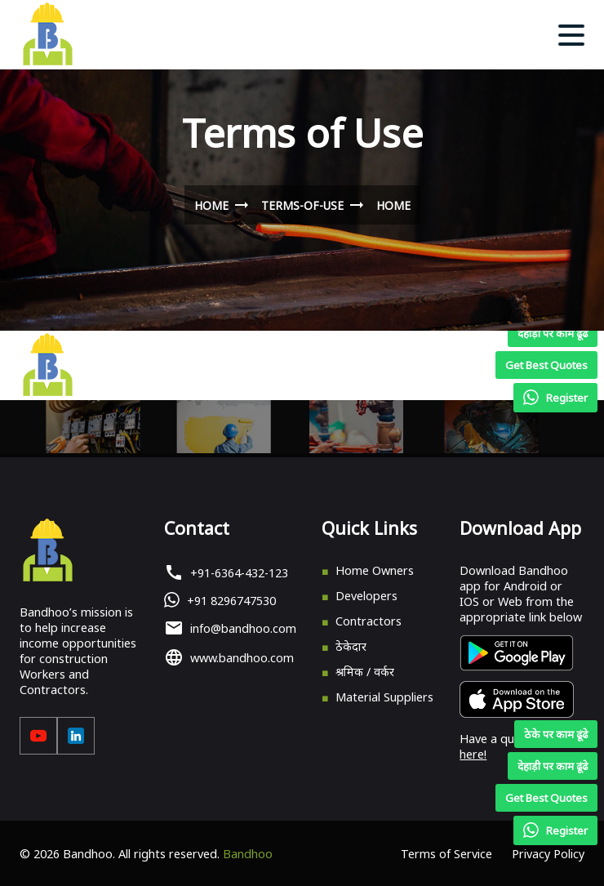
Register (555, 830)
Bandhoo (248, 854)
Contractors (368, 621)
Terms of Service (446, 854)
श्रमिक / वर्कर (364, 671)
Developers (366, 595)
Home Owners (374, 570)
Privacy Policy (548, 854)
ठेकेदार (350, 646)
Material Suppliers (384, 697)
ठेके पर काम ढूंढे (556, 734)
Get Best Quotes (546, 797)
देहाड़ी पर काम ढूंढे (552, 766)
